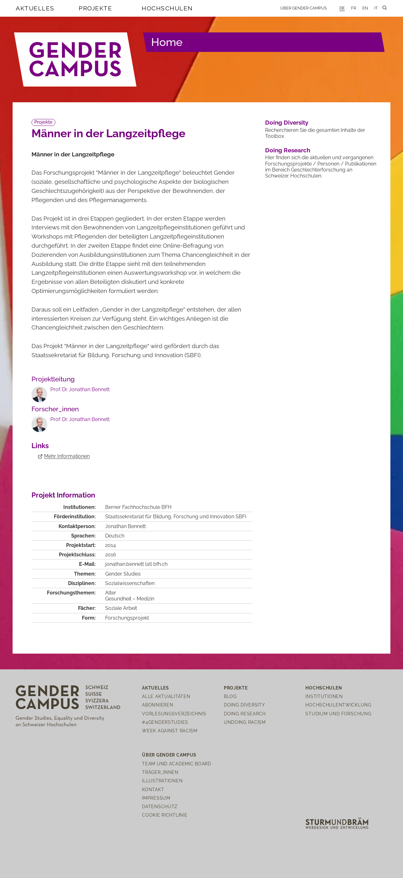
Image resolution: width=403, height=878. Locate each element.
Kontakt (153, 789)
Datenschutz (160, 806)
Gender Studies (123, 574)
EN (365, 8)
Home (167, 42)
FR (353, 8)
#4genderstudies (165, 722)
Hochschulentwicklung (338, 704)
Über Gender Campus (303, 8)
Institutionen (324, 696)
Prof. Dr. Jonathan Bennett (80, 389)
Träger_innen (160, 772)
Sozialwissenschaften (130, 583)
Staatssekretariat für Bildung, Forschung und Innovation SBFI (175, 517)
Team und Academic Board (176, 763)
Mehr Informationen (67, 456)
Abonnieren (157, 704)
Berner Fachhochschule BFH (138, 507)
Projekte (95, 8)
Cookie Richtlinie (164, 815)
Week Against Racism (169, 730)
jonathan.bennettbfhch (136, 564)
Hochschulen (167, 8)
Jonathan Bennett (125, 526)
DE (342, 8)
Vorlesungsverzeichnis (174, 713)
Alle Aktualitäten (166, 696)
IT (376, 8)
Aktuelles (35, 8)
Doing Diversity (286, 122)
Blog (230, 696)
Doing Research (287, 150)
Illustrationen (162, 780)
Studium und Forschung (338, 713)
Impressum (156, 798)
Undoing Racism (245, 722)
